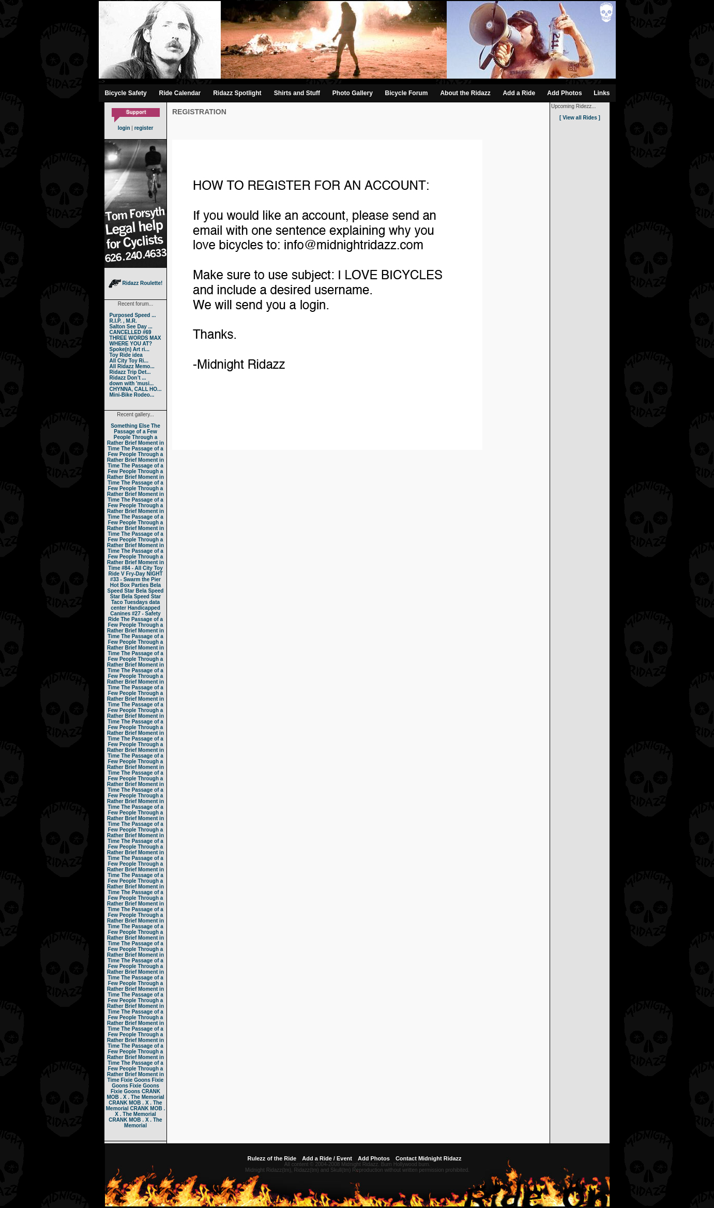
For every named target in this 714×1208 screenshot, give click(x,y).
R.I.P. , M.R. (123, 321)
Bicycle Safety (125, 93)
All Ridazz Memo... (132, 366)
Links (602, 93)
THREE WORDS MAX (135, 338)
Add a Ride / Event (327, 1158)
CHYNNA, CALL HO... (136, 389)
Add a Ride (519, 93)
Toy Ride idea (126, 355)
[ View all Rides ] (579, 117)
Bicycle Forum (406, 93)
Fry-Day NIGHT (144, 574)
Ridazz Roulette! (136, 283)
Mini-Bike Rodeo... (132, 395)
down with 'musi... (132, 383)
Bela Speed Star (134, 588)
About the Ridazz (465, 93)
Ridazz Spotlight (237, 93)
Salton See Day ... (131, 326)
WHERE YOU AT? (131, 343)
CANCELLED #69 (130, 332)
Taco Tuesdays (129, 602)
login (124, 128)
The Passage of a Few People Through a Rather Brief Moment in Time (135, 437)
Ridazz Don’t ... (128, 378)
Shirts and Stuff (297, 93)
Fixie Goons (135, 1080)
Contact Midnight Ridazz (429, 1158)
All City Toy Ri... (129, 361)
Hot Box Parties (129, 585)
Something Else (130, 426)
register (144, 128)
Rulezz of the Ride (271, 1158)
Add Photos (564, 93)
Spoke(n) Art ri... (129, 349)
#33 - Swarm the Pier (135, 579)
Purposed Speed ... (133, 315)
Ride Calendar (180, 93)
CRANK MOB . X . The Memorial (135, 1094)
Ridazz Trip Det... (130, 372)
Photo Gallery (352, 93)
